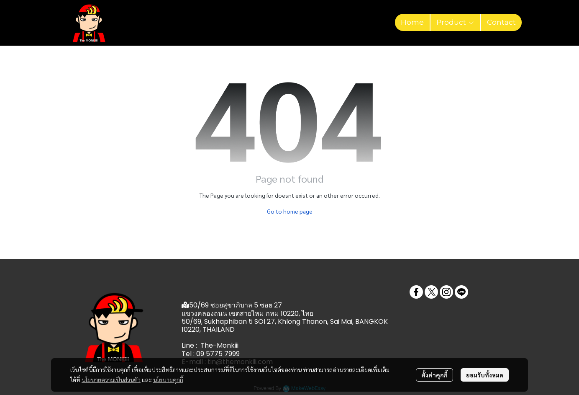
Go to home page (290, 211)
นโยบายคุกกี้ (168, 379)
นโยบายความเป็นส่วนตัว (111, 379)
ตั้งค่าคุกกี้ (434, 375)
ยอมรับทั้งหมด (484, 375)
